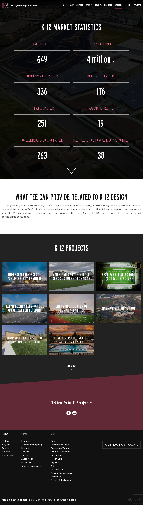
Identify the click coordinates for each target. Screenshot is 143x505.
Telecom (25, 452)
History (5, 441)
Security (25, 455)
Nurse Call (26, 462)
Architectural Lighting (31, 445)
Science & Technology (61, 480)
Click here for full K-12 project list (71, 403)
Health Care (56, 459)
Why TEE (6, 445)
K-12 (53, 466)
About (71, 5)
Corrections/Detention (61, 448)
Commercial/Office (60, 445)
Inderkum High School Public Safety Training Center (24, 276)
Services (98, 5)
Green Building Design (31, 466)
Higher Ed (55, 462)
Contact (137, 5)
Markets (118, 5)
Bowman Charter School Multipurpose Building (24, 340)
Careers (128, 5)
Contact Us (7, 455)
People (89, 5)
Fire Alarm (26, 448)
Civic (53, 441)
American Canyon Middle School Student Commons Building (71, 276)
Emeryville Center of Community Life (71, 308)
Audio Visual (27, 459)
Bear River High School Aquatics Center (71, 340)
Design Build (56, 455)
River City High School (118, 308)
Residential (56, 477)
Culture (79, 5)
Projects (108, 5)
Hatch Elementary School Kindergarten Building (24, 308)
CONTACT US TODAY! (121, 444)
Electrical (25, 441)
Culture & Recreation (61, 452)
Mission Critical (58, 469)
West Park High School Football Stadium (118, 276)
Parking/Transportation (61, 473)
